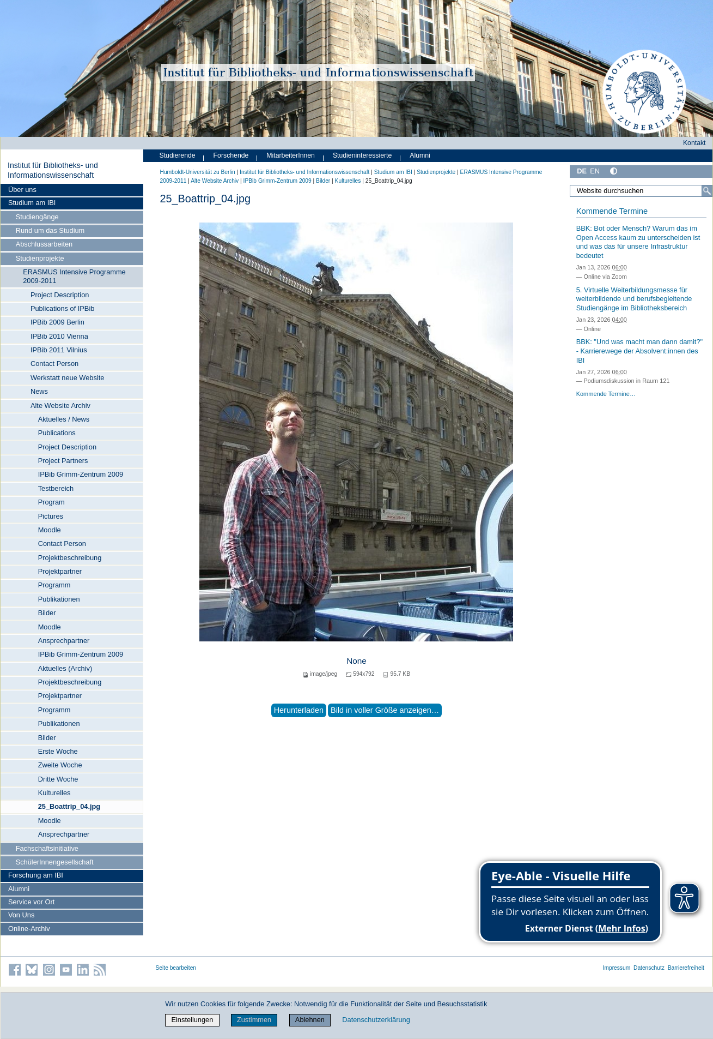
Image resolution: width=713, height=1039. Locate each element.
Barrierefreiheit (686, 968)
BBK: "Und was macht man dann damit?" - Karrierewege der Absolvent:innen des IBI (639, 351)
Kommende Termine (612, 211)
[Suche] (707, 191)
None (356, 660)
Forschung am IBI (35, 875)
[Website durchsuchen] (641, 191)
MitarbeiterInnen (290, 155)
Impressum (617, 968)
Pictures (50, 516)
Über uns (22, 189)
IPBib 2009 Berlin (57, 322)
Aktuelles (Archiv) (65, 668)
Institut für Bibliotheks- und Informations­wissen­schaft (53, 170)
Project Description (60, 295)
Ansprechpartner (64, 640)
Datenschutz (649, 968)
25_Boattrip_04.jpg (69, 806)
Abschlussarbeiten (44, 244)
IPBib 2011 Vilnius (59, 350)
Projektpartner (60, 571)
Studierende (178, 155)
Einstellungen (192, 1020)
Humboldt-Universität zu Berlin (197, 172)
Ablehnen (310, 1020)
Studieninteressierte (362, 155)
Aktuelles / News (64, 419)
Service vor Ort (31, 902)
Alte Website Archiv (60, 405)
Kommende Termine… (606, 394)
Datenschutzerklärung (376, 1020)
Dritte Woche (58, 779)
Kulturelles (54, 793)
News (39, 391)
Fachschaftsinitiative (47, 848)
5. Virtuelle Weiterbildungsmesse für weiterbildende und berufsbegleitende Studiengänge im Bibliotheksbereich (634, 299)
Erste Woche (58, 751)
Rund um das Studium (50, 230)
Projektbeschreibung (70, 558)
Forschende (231, 155)
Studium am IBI (32, 203)
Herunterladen (299, 710)
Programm (54, 585)
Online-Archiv (29, 928)
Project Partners (63, 461)
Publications (57, 433)
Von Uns (21, 915)
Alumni (18, 889)
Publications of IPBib (62, 308)
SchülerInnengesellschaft (55, 862)
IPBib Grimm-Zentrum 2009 (80, 474)
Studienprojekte (40, 258)
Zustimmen (254, 1020)
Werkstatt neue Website (67, 378)
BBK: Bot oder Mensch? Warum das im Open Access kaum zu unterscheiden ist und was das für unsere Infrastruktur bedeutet (638, 242)
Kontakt (694, 143)
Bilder (47, 613)
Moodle (49, 530)
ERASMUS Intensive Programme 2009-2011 (74, 276)
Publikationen (59, 599)
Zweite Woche (60, 765)
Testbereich (56, 488)
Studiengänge (37, 217)
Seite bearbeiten (176, 968)
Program (51, 502)
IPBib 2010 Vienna (59, 336)
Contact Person (54, 363)
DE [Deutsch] (582, 171)
